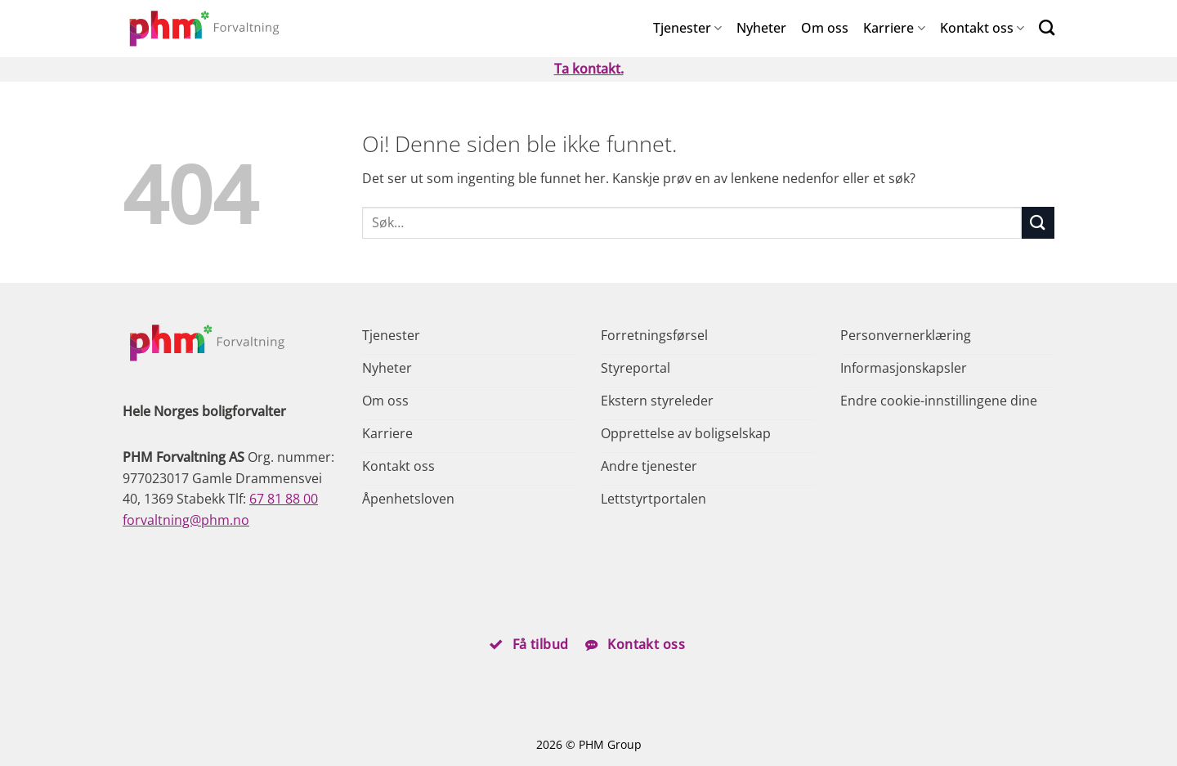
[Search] (1046, 27)
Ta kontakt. (589, 69)
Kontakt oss (982, 28)
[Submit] (1038, 223)
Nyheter (761, 28)
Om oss (824, 28)
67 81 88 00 (283, 499)
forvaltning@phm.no (186, 520)
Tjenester (687, 28)
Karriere (893, 28)
